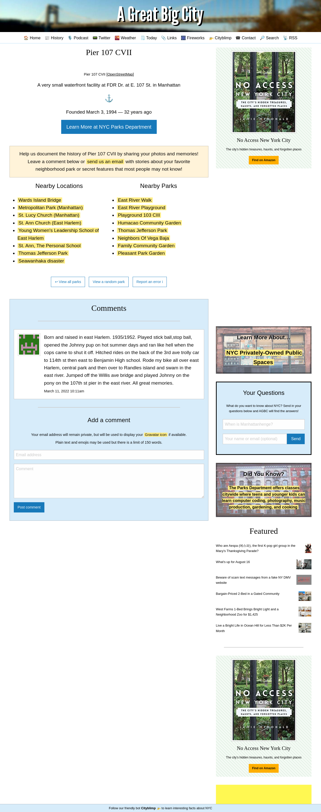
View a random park (109, 282)
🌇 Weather (125, 38)
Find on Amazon (263, 160)
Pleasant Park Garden (141, 253)
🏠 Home (32, 38)
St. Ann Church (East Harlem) (50, 222)
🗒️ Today (148, 38)
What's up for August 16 (233, 562)
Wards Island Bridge (40, 200)
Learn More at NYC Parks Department (108, 127)
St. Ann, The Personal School (50, 245)
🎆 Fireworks (192, 38)
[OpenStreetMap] (120, 74)
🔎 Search (269, 38)
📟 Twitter (102, 38)
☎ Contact (245, 38)
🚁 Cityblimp (220, 38)
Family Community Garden (146, 245)
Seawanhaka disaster (41, 260)
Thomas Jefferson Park (43, 253)
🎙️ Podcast (77, 38)
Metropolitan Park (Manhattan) (51, 207)
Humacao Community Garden (149, 222)
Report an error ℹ (149, 282)
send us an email (105, 161)
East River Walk (134, 200)
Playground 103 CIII (139, 215)
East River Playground (141, 207)
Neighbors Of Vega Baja (143, 238)
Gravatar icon (156, 435)
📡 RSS (290, 38)
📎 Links (169, 38)
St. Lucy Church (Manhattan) (49, 215)
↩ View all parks (68, 282)
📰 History (54, 38)
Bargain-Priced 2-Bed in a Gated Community (247, 594)
